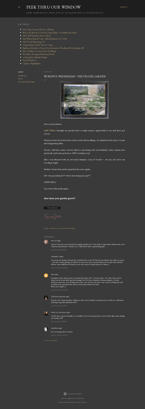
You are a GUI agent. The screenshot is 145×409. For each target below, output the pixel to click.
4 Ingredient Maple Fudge (35, 57)
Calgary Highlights (31, 63)
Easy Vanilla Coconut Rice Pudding (39, 51)
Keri (52, 274)
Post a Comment (51, 340)
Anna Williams (79, 398)
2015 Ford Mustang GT (34, 41)
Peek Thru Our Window (53, 7)
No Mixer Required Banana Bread (38, 54)
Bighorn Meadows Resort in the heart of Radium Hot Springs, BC (54, 47)
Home (29, 13)
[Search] (123, 7)
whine (20, 79)
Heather (54, 328)
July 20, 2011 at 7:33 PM (59, 335)
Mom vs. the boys (58, 312)
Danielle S (55, 257)
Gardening (22, 76)
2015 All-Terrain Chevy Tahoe (37, 35)
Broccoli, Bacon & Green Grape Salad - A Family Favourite (50, 32)
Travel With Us (56, 13)
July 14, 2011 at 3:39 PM (59, 321)
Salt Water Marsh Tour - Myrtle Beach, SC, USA (45, 38)
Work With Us (40, 13)
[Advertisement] (84, 364)
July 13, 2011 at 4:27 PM (59, 306)
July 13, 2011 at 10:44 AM (59, 290)
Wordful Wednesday (26, 82)
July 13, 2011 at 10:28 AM (59, 268)
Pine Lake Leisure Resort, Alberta (38, 29)
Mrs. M (54, 241)
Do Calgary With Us (75, 13)
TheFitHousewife (58, 297)
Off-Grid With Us (94, 13)
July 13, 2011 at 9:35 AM (59, 250)
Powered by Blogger (72, 393)
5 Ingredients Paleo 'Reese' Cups (38, 44)
